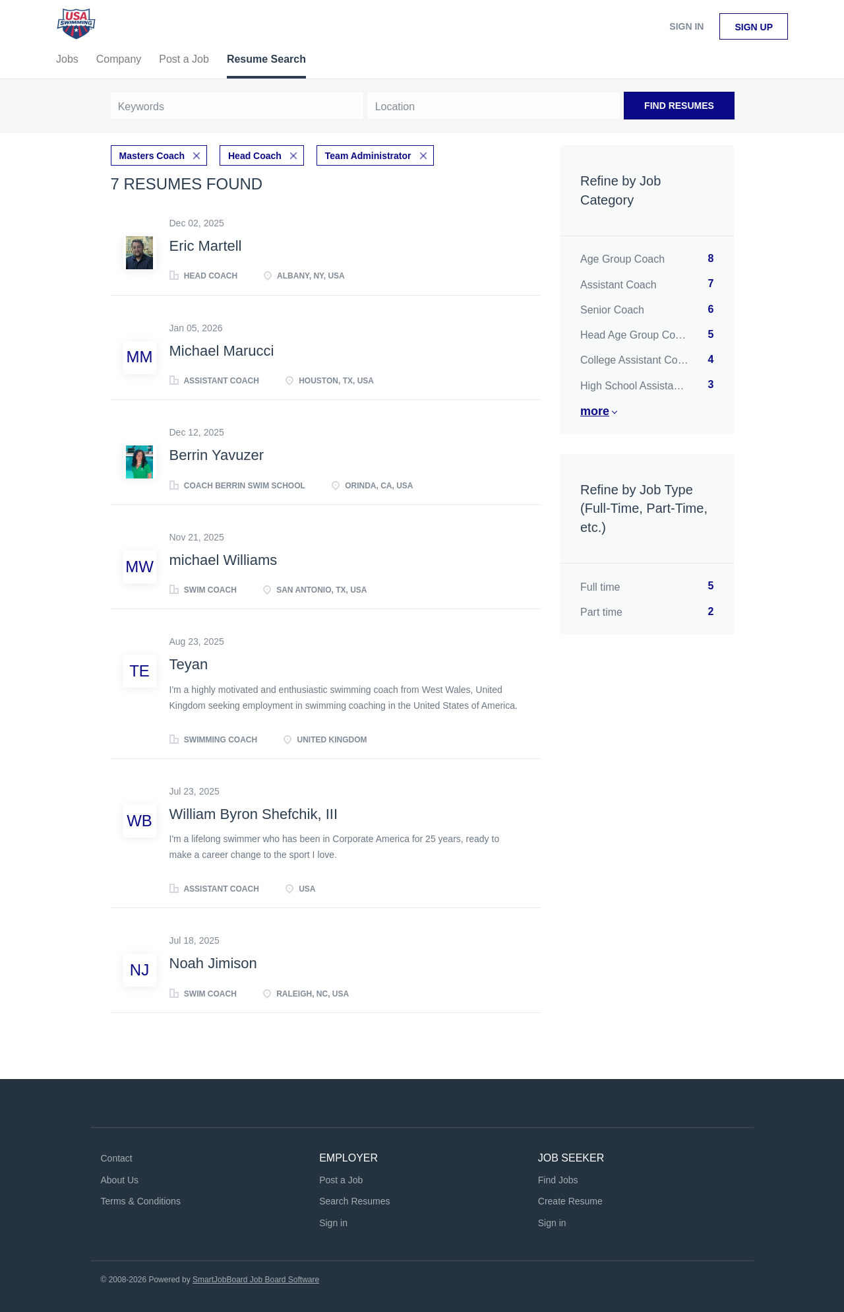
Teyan (188, 664)
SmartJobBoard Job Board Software (256, 1279)
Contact (117, 1158)
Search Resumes (354, 1201)
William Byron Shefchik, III (253, 814)
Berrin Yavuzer (216, 455)
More (594, 411)
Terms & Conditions (141, 1201)
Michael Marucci (221, 351)
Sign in (686, 26)
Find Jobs (558, 1180)
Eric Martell (205, 246)
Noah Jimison (213, 963)
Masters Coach (152, 155)
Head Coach (255, 155)
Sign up (754, 27)
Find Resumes (679, 105)
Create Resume (570, 1201)
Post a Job (341, 1180)
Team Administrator (368, 155)
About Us (120, 1180)
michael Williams (223, 560)
